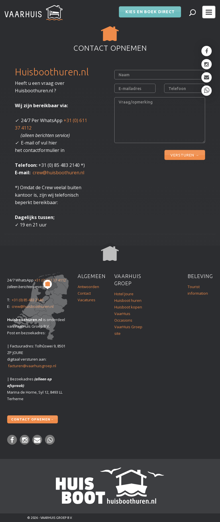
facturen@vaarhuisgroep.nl (32, 365)
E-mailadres (130, 89)
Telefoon (177, 89)
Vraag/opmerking (136, 102)
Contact (84, 293)
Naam (124, 75)
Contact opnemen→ (32, 418)
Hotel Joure (123, 293)
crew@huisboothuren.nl (58, 172)
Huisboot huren (128, 300)
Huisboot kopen (128, 307)
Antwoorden (88, 286)
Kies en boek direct (150, 10)
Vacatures (86, 299)
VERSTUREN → (185, 153)
